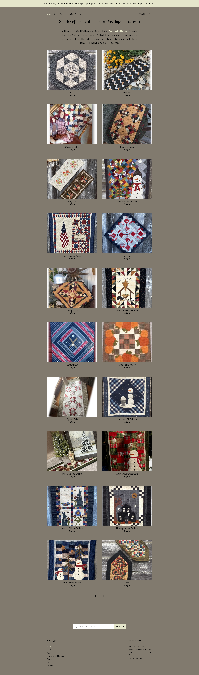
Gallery (78, 14)
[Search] (150, 14)
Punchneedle (129, 35)
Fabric (108, 39)
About (62, 14)
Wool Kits (100, 31)
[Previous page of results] (95, 596)
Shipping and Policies (56, 656)
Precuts (97, 39)
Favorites (115, 43)
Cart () (142, 14)
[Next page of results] (104, 596)
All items (67, 31)
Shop (49, 14)
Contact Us (51, 659)
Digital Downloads (109, 35)
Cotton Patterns (118, 31)
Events (70, 14)
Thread (85, 39)
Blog (56, 14)
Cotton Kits (71, 39)
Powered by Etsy (136, 658)
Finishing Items (97, 43)
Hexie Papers (88, 35)
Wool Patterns (83, 31)
